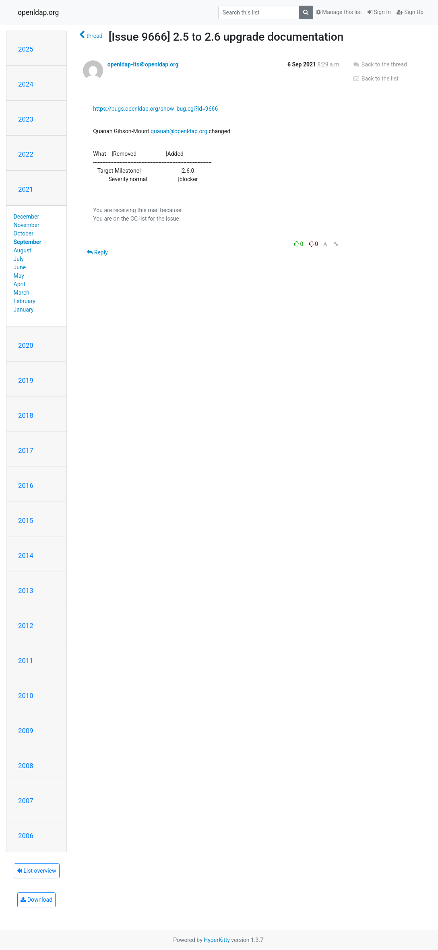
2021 (25, 189)
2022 (25, 154)
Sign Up (410, 12)
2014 (25, 555)
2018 (25, 415)
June (20, 267)
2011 (25, 661)
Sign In (379, 12)
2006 (25, 836)
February (24, 301)
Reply (97, 252)
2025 (25, 49)
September (27, 242)
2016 (25, 485)
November (26, 225)
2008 (25, 766)
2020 (25, 345)
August (22, 250)
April (19, 284)
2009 (25, 731)
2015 (25, 520)
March (22, 292)
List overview (36, 870)
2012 (25, 626)
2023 (25, 119)
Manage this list (339, 12)
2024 (25, 84)
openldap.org (38, 12)
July (19, 259)
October (23, 233)
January (24, 309)
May (19, 276)
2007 (25, 801)
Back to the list (375, 78)
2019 (25, 380)
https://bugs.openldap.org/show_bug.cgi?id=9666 (155, 108)
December (26, 216)
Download (36, 899)
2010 (25, 696)
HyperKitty (217, 940)
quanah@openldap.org (179, 131)
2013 (25, 591)
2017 (25, 450)
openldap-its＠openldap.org (142, 64)
